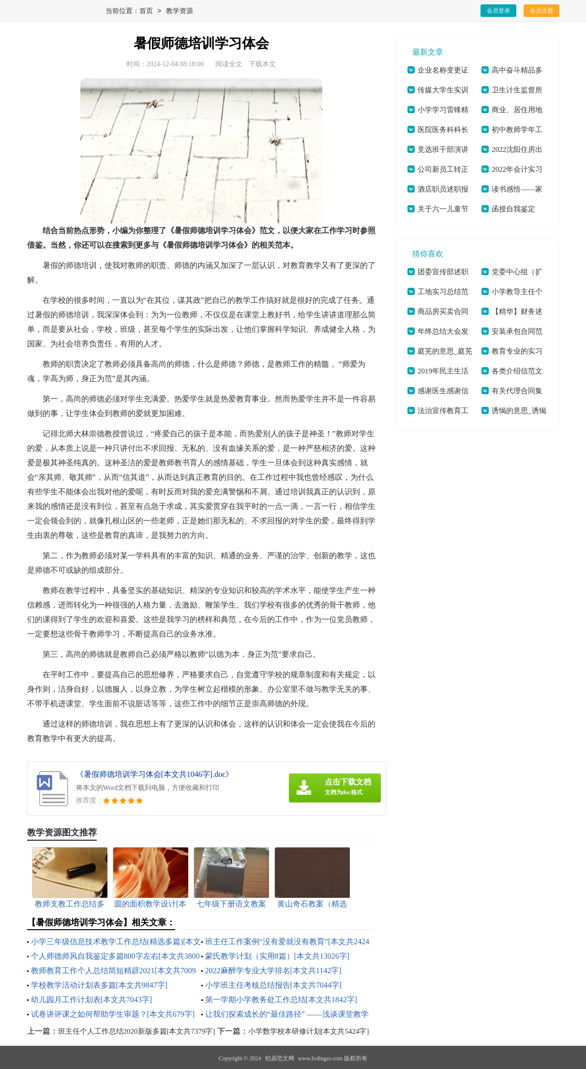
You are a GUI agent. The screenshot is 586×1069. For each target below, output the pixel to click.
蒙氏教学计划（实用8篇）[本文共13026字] (277, 956)
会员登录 (498, 10)
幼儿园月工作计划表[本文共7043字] (91, 999)
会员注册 (541, 10)
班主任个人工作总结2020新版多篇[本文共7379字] (136, 1031)
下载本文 (262, 64)
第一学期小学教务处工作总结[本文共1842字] (281, 999)
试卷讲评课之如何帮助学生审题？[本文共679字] (113, 1014)
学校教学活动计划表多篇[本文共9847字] (99, 985)
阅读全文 (228, 64)
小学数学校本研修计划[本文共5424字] (308, 1031)
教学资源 (179, 11)
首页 (146, 11)
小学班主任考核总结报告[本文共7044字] (273, 985)
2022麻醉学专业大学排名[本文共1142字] (273, 970)
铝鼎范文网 (279, 1058)
